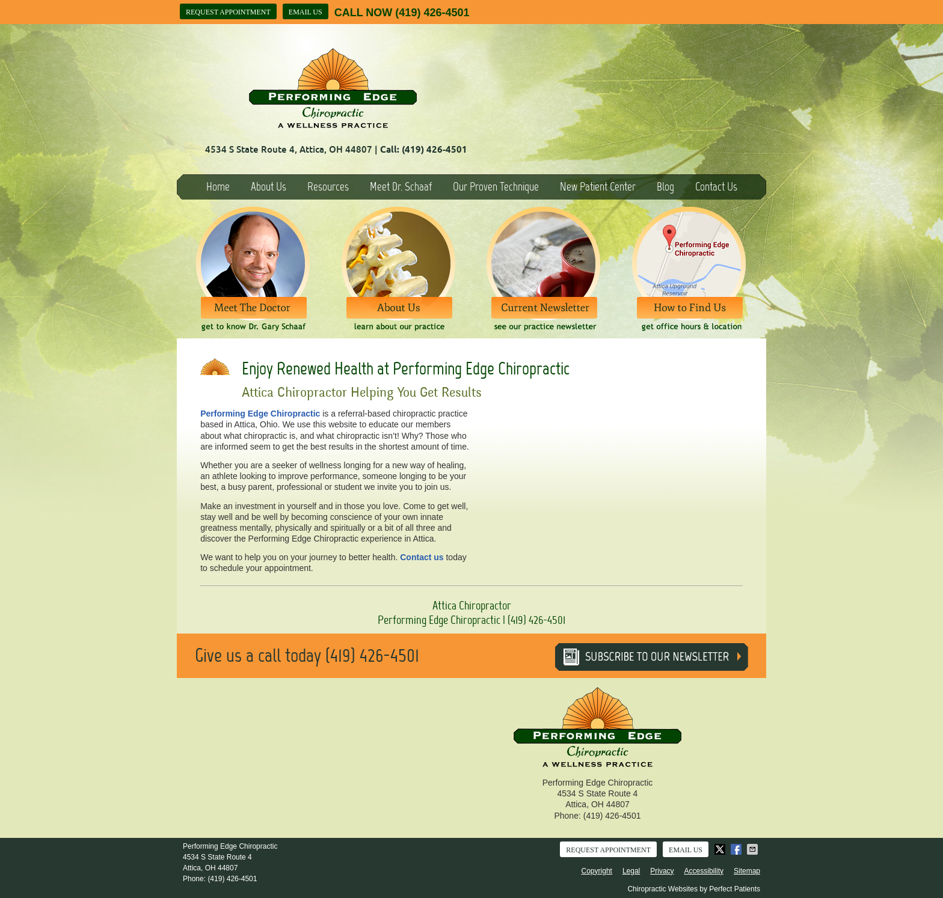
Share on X (721, 849)
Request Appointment (228, 12)
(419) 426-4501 (432, 13)
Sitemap (747, 871)
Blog (665, 187)
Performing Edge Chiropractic (260, 413)
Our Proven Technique (496, 187)
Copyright (597, 871)
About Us (268, 187)
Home (218, 187)
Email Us (305, 12)
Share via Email (753, 849)
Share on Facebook (737, 849)
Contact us (421, 557)
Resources (328, 187)
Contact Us (716, 187)
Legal (631, 871)
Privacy (662, 871)
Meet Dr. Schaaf (401, 187)
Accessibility (703, 871)
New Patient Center (598, 187)
